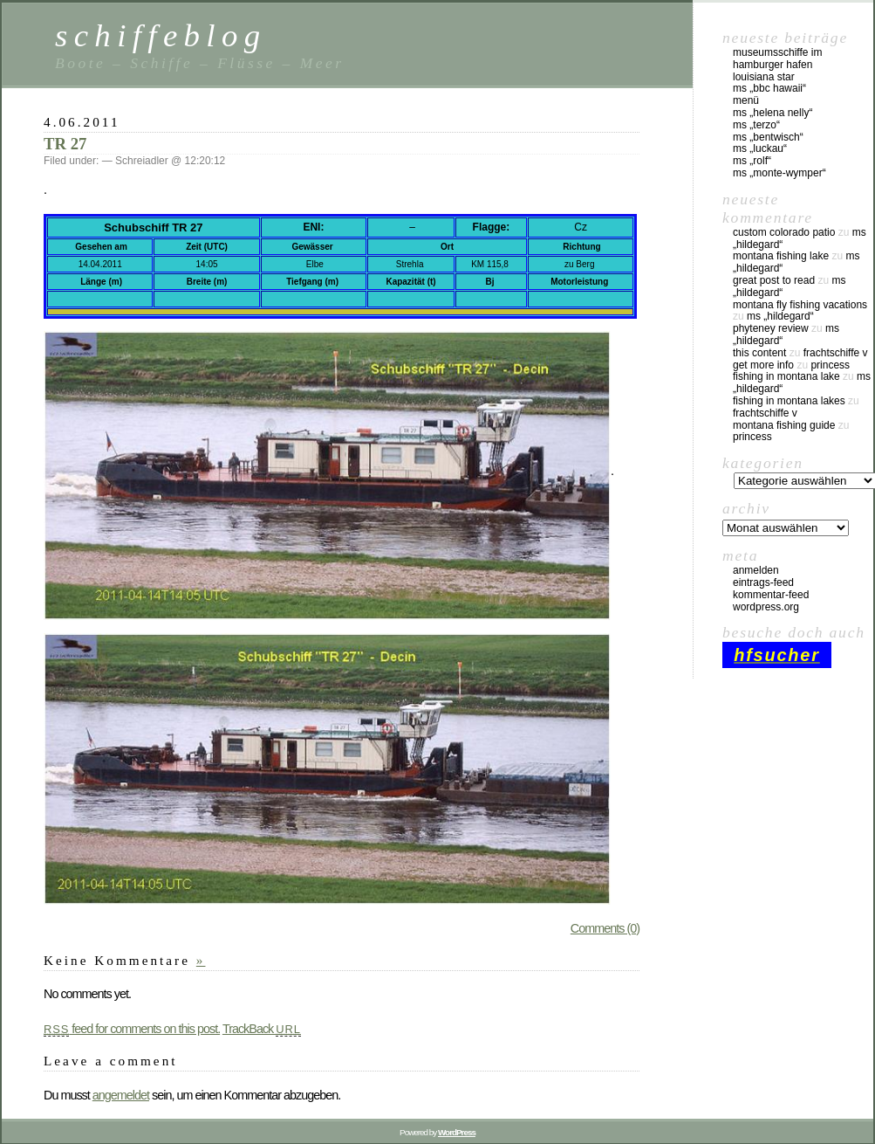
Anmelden (756, 570)
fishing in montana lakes (789, 401)
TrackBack (261, 1029)
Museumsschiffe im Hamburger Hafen (777, 58)
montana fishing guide (784, 425)
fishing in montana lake (786, 376)
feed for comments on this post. (132, 1029)
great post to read (774, 280)
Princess (830, 365)
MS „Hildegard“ (780, 316)
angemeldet (120, 1095)
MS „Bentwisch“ (768, 137)
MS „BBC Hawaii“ (769, 88)
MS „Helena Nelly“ (772, 113)
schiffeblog (160, 35)
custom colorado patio (784, 232)
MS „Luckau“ (760, 148)
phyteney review (771, 328)
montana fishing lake (781, 256)
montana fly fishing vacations (800, 305)
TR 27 (65, 143)
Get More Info (763, 365)
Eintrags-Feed (763, 582)
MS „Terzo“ (756, 125)
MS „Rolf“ (752, 161)
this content (759, 353)
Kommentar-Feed (771, 595)
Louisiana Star (764, 77)
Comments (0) (605, 928)
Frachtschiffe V (835, 353)
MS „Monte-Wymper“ (779, 173)
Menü (746, 100)
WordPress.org (766, 607)
